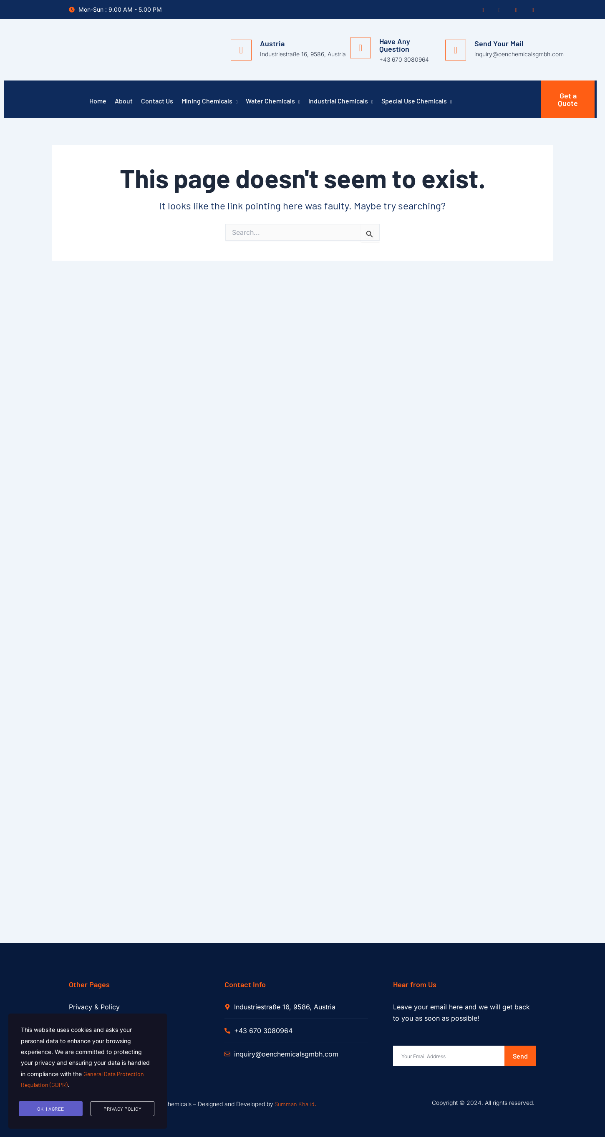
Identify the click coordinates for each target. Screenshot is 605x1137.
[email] (448, 1056)
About (124, 101)
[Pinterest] (532, 10)
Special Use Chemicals (416, 101)
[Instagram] (515, 10)
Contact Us (157, 101)
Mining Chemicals (209, 101)
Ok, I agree (50, 1109)
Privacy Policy (122, 1109)
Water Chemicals (273, 101)
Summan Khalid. (295, 1103)
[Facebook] (482, 10)
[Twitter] (498, 10)
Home (97, 101)
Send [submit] (520, 1056)
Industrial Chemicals (340, 101)
